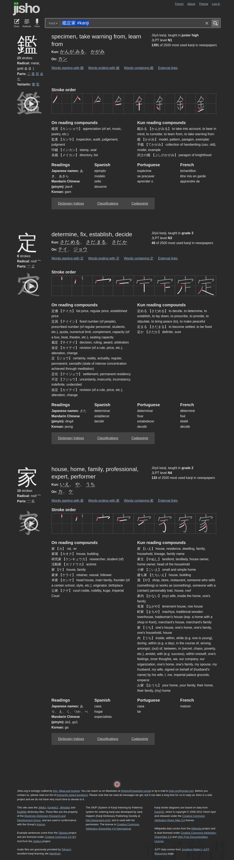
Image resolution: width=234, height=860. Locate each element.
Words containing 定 (139, 258)
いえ (64, 484)
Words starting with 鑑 (67, 68)
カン (63, 58)
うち (90, 484)
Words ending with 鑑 (103, 68)
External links (168, 68)
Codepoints (139, 203)
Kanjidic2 (52, 807)
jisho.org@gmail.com (181, 790)
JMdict (42, 807)
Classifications (107, 203)
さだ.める (70, 241)
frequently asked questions (72, 795)
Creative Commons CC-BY (60, 836)
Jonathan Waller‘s (192, 849)
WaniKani (55, 853)
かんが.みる (72, 51)
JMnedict (65, 807)
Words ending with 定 (103, 258)
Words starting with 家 (67, 500)
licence (41, 824)
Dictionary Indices (71, 203)
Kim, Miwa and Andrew (66, 790)
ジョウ (80, 249)
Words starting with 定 (67, 258)
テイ (63, 249)
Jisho (26, 8)
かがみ (98, 51)
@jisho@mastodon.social (136, 790)
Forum (179, 4)
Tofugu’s (66, 849)
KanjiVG (159, 811)
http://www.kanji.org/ (97, 820)
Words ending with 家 (103, 500)
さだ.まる (96, 241)
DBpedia (196, 828)
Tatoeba (63, 832)
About (191, 4)
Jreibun (37, 841)
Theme (203, 4)
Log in (216, 4)
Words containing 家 (139, 500)
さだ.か (119, 241)
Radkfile (22, 811)
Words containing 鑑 (139, 68)
